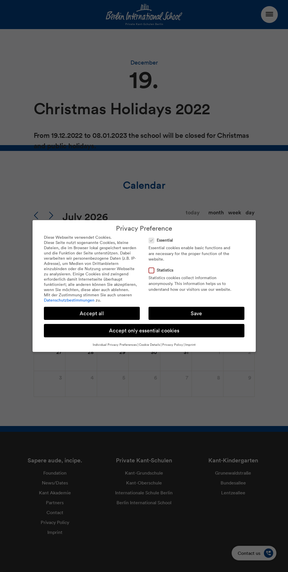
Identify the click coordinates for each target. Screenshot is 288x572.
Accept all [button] (92, 313)
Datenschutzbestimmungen (69, 300)
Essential (163, 240)
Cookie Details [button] (149, 344)
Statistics (163, 270)
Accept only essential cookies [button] (144, 330)
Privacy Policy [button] (172, 344)
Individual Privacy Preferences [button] (115, 344)
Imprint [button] (190, 344)
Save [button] (196, 313)
